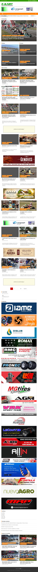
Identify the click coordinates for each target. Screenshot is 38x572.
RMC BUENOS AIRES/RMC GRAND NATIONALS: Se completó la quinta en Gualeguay (9, 81)
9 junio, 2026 (21, 53)
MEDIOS (3, 50)
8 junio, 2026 (22, 240)
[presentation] (34, 19)
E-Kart (7, 53)
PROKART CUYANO (7, 50)
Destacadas (4, 18)
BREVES (3, 77)
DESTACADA (4, 35)
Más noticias (4, 67)
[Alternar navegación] (2, 14)
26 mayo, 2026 (22, 548)
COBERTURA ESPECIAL (8, 77)
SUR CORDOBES (7, 61)
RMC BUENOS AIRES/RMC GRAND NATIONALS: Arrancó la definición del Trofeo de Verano (27, 81)
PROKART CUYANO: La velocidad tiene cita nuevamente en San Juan (9, 52)
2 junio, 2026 (4, 548)
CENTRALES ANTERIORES (5, 558)
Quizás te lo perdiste (6, 533)
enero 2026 (3, 518)
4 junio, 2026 (4, 53)
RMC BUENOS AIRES (14, 35)
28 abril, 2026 (22, 564)
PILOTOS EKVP (22, 49)
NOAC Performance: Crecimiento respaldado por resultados (26, 146)
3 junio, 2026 (4, 64)
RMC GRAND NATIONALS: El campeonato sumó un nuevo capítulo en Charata (28, 547)
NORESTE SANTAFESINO (26, 95)
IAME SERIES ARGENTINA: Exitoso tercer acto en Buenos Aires (27, 563)
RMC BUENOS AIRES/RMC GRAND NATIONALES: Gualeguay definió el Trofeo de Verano (16, 37)
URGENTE (10, 78)
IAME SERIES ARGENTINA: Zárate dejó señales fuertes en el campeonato (9, 547)
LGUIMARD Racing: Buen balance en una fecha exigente (28, 52)
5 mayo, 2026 (4, 564)
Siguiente (25, 288)
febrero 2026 (3, 517)
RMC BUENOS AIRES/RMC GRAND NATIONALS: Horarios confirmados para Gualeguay (10, 98)
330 (20, 288)
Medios (3, 43)
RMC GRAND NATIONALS (21, 35)
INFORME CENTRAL (8, 35)
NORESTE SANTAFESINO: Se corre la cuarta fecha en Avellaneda (27, 98)
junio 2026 (2, 512)
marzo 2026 (3, 516)
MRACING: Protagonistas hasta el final (27, 63)
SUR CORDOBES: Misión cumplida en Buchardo (9, 63)
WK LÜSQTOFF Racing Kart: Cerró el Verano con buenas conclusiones (9, 179)
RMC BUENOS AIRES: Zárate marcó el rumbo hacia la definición (9, 563)
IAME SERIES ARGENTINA (30, 558)
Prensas (21, 43)
